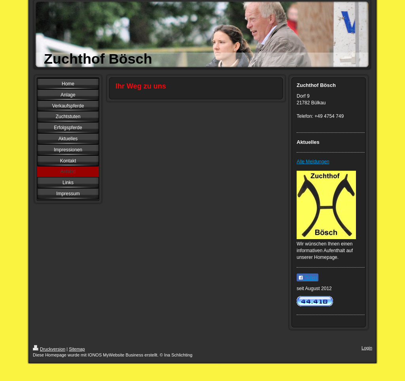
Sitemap (77, 349)
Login (366, 347)
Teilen (307, 278)
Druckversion (49, 349)
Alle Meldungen (313, 161)
